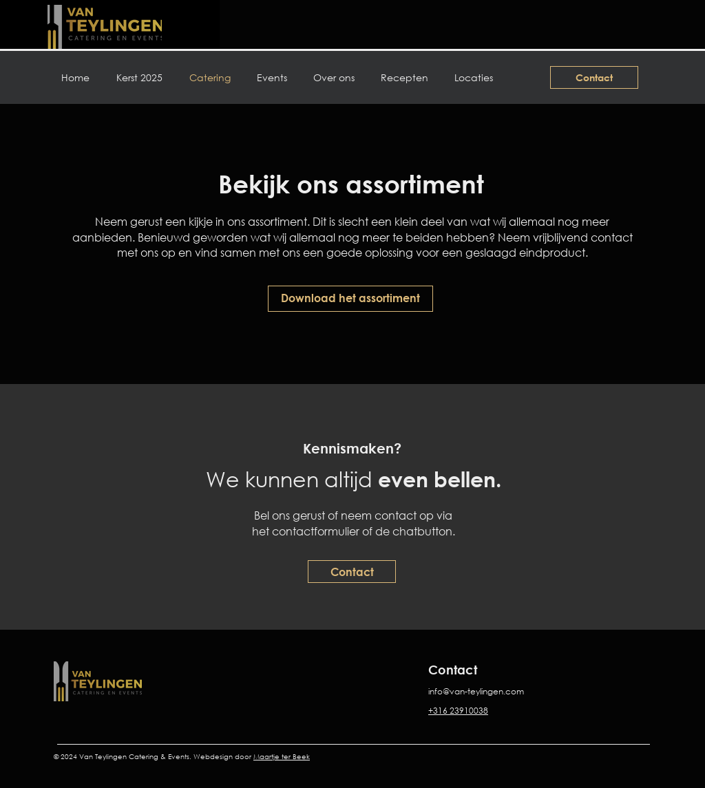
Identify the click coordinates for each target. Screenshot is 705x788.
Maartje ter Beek (281, 757)
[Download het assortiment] (350, 299)
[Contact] (594, 77)
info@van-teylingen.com (476, 691)
